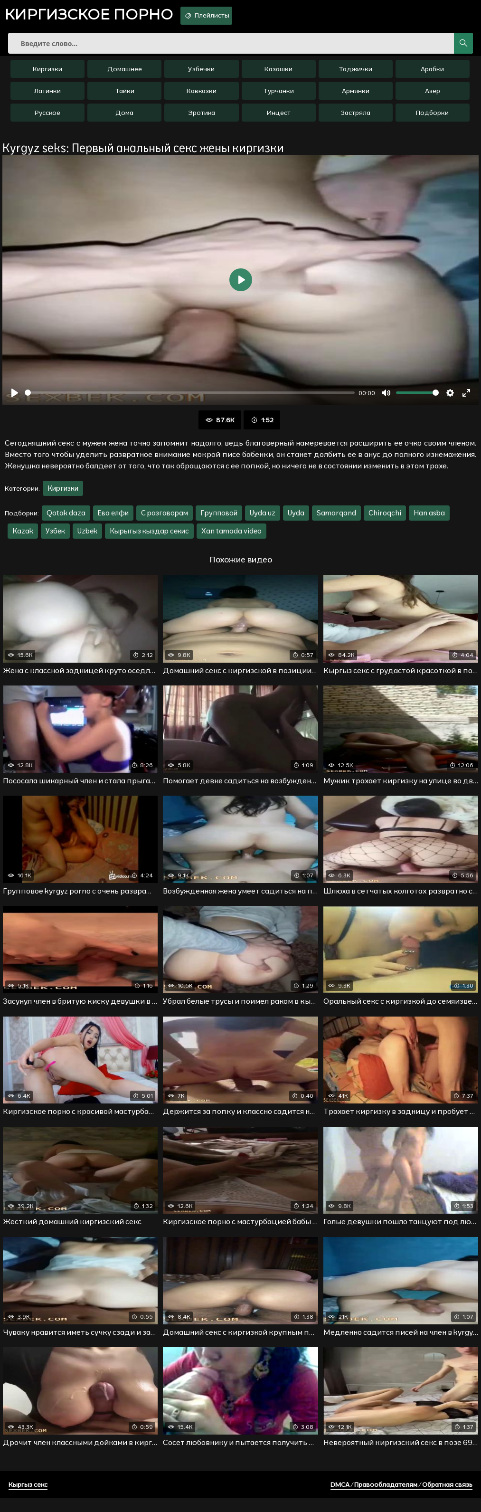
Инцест (278, 119)
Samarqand (336, 519)
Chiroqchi (384, 519)
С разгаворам (164, 519)
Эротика (201, 119)
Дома (124, 119)
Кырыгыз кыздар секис (149, 537)
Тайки (124, 97)
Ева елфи (113, 519)
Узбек (55, 537)
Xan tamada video (231, 537)
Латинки (47, 97)
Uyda (296, 519)
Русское (47, 119)
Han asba (429, 519)
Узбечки (201, 75)
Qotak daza (66, 519)
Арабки (432, 75)
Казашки (278, 75)
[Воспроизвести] (14, 399)
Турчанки (278, 97)
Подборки (432, 119)
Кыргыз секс (28, 1498)
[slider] (190, 399)
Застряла (355, 119)
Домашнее (124, 75)
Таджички (355, 75)
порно (97, 16)
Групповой (218, 519)
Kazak (22, 537)
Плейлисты (230, 15)
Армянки (355, 97)
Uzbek (87, 537)
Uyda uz (262, 519)
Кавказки (202, 97)
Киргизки (47, 75)
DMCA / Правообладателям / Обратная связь (401, 1498)
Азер (432, 97)
